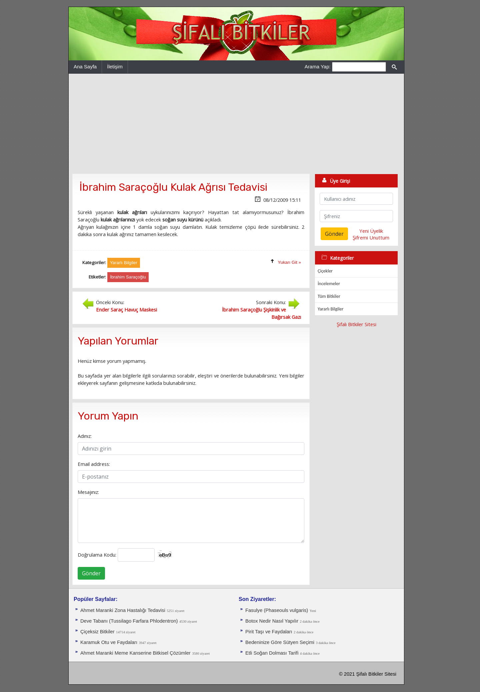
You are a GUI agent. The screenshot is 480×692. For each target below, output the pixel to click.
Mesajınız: (88, 492)
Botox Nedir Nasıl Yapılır (271, 621)
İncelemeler (329, 283)
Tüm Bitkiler (329, 296)
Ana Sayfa (85, 66)
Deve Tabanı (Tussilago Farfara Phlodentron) (129, 621)
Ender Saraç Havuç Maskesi (126, 309)
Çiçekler (325, 271)
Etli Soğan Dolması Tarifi (271, 653)
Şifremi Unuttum (371, 237)
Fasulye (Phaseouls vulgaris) (276, 610)
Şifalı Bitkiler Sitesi (356, 324)
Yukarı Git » (289, 262)
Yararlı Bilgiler (330, 309)
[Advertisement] (236, 123)
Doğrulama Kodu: (97, 554)
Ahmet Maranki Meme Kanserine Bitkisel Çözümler (135, 653)
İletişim (115, 66)
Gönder (91, 573)
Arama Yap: (318, 66)
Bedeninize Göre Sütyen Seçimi (279, 642)
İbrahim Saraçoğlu (128, 276)
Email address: (94, 464)
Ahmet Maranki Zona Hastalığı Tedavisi (122, 610)
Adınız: (85, 436)
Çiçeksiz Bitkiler (97, 631)
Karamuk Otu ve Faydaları (108, 642)
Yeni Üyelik (371, 230)
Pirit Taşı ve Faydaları (268, 631)
